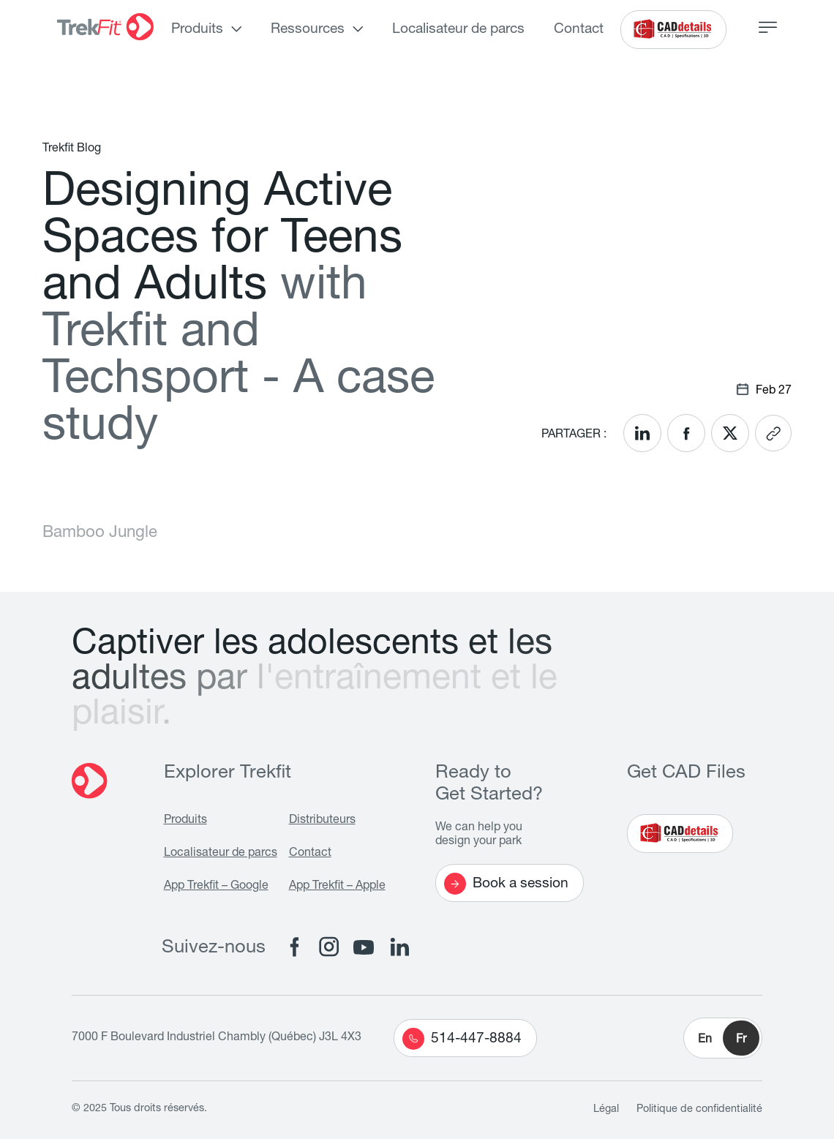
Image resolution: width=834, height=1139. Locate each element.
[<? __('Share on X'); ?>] (730, 433)
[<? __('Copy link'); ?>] (773, 433)
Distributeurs (322, 821)
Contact (579, 30)
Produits (197, 30)
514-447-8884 (462, 1039)
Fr (741, 1040)
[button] (722, 1038)
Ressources (308, 30)
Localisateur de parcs (458, 30)
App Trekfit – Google (216, 886)
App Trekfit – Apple (337, 886)
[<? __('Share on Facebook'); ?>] (686, 433)
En (705, 1040)
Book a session (506, 884)
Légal (606, 1110)
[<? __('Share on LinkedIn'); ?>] (642, 433)
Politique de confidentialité (699, 1110)
